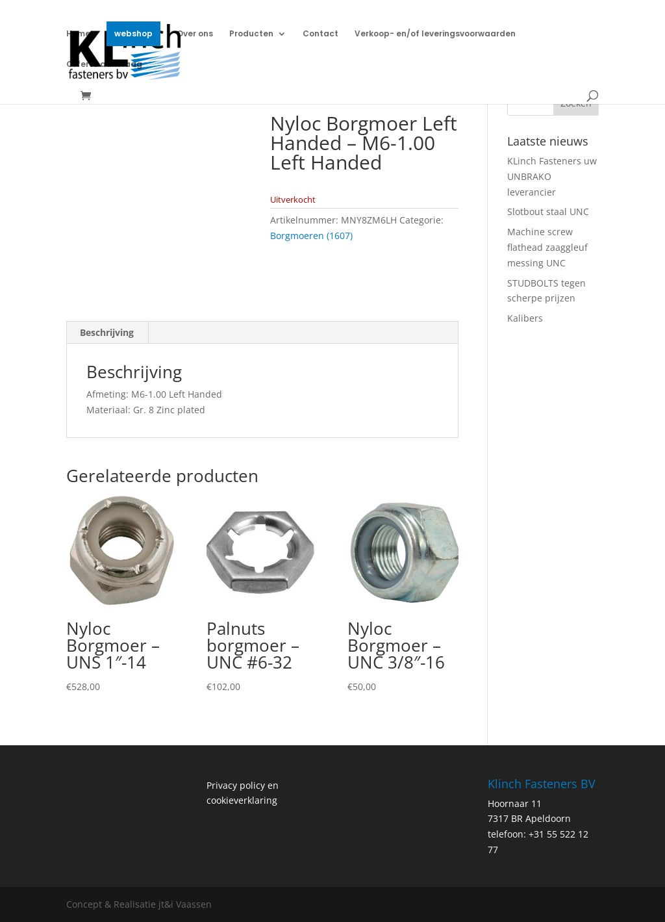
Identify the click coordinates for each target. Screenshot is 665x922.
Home (78, 34)
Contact (320, 34)
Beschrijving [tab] (107, 332)
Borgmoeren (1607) (311, 235)
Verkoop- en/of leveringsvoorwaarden (435, 34)
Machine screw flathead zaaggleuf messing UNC (547, 247)
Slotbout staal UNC (548, 211)
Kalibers (525, 318)
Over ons (195, 34)
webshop (133, 33)
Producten (251, 34)
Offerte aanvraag (104, 65)
